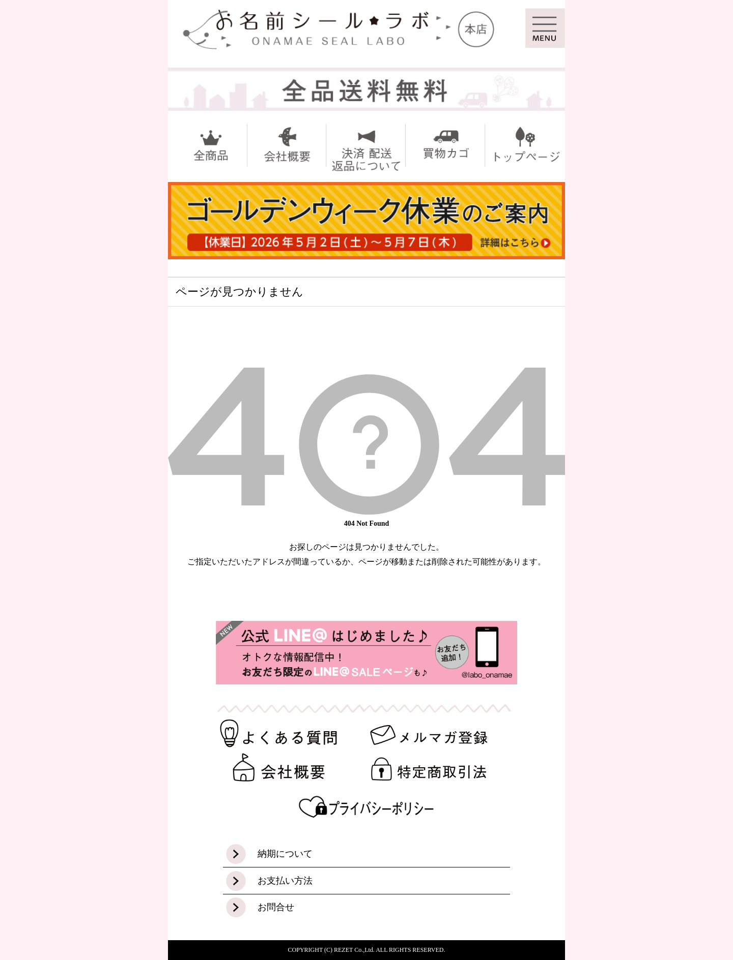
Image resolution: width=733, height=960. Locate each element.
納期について (285, 854)
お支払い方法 (285, 881)
